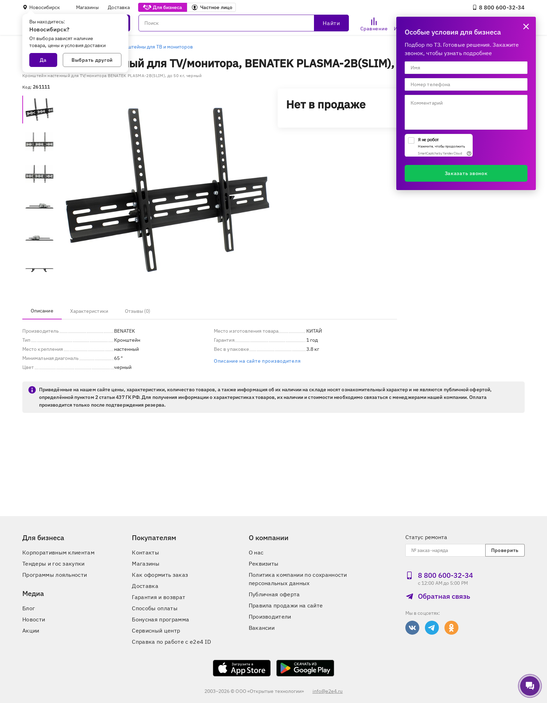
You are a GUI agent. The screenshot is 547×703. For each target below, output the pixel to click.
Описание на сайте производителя (257, 361)
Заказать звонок (466, 173)
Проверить (505, 550)
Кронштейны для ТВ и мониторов (154, 47)
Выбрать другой (92, 60)
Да (43, 60)
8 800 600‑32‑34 (498, 7)
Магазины (87, 7)
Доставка (119, 7)
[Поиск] (243, 23)
